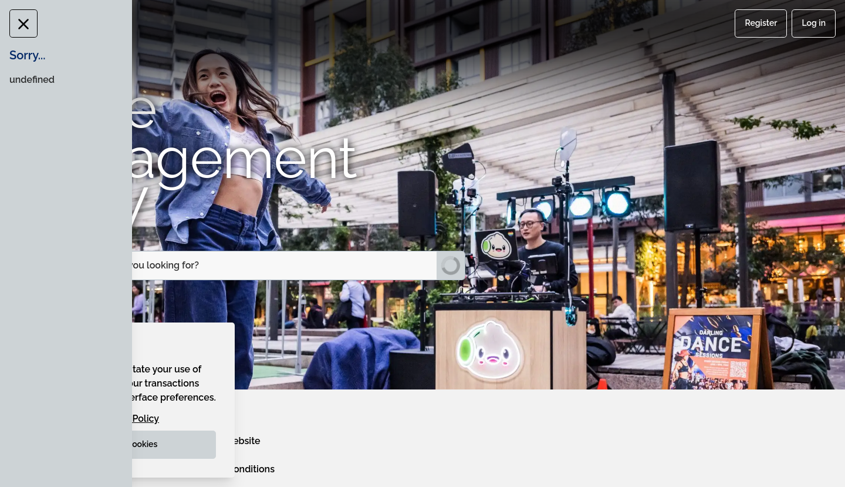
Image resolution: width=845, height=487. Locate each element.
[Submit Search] (451, 265)
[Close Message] (20, 23)
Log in (814, 23)
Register (761, 23)
